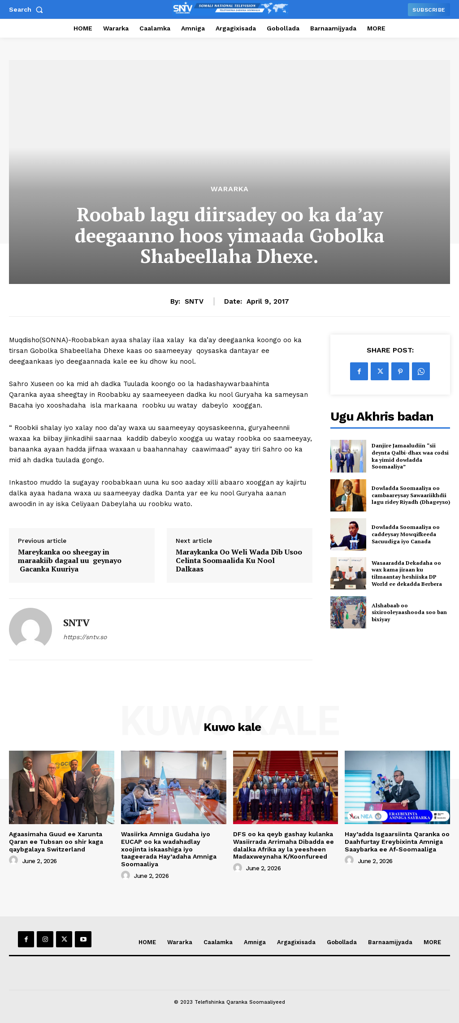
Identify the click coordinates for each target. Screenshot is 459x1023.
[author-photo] (15, 860)
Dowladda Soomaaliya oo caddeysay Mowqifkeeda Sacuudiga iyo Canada (406, 534)
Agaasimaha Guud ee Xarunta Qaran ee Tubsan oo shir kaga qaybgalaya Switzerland (56, 841)
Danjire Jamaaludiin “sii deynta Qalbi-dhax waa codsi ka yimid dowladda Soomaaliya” (410, 456)
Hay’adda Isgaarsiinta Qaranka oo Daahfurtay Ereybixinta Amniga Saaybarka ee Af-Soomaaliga (397, 841)
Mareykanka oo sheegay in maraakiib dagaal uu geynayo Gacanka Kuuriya (69, 561)
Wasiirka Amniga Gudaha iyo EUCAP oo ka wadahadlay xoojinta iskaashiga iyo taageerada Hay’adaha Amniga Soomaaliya (169, 849)
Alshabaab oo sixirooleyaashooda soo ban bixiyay (409, 612)
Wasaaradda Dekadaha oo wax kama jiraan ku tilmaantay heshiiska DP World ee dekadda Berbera (407, 573)
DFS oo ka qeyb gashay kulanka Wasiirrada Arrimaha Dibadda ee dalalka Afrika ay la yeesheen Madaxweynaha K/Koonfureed (283, 845)
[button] (28, 9)
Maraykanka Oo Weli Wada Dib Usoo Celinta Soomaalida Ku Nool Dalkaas (239, 561)
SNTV (194, 301)
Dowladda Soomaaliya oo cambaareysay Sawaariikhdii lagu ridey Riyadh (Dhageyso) (411, 495)
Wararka (230, 189)
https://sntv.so (85, 636)
